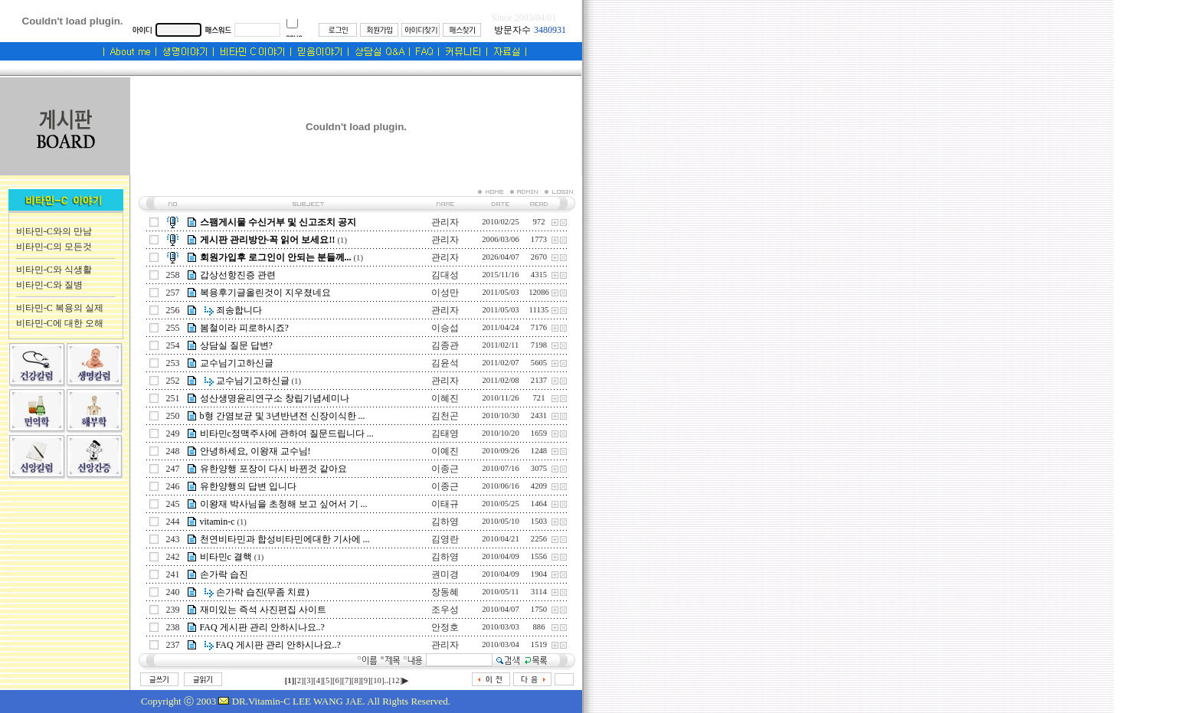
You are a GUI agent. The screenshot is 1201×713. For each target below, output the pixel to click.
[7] (346, 680)
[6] (337, 680)
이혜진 (445, 398)
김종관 (445, 345)
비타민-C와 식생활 (54, 269)
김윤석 (445, 363)
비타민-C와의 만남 (54, 231)
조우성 (445, 609)
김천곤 (445, 415)
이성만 (445, 292)
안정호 (445, 627)
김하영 (445, 521)
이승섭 (445, 327)
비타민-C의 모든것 (54, 246)
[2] (298, 680)
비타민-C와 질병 (49, 285)
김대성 (445, 275)
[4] (317, 680)
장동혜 (445, 592)
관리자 (445, 222)
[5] (327, 680)
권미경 (445, 574)
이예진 (445, 451)
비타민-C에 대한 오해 (59, 323)
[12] (395, 680)
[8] (356, 680)
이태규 (445, 504)
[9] (365, 680)
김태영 (445, 433)
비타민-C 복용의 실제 (59, 308)
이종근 (445, 468)
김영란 (445, 539)
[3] (308, 680)
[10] (378, 680)
